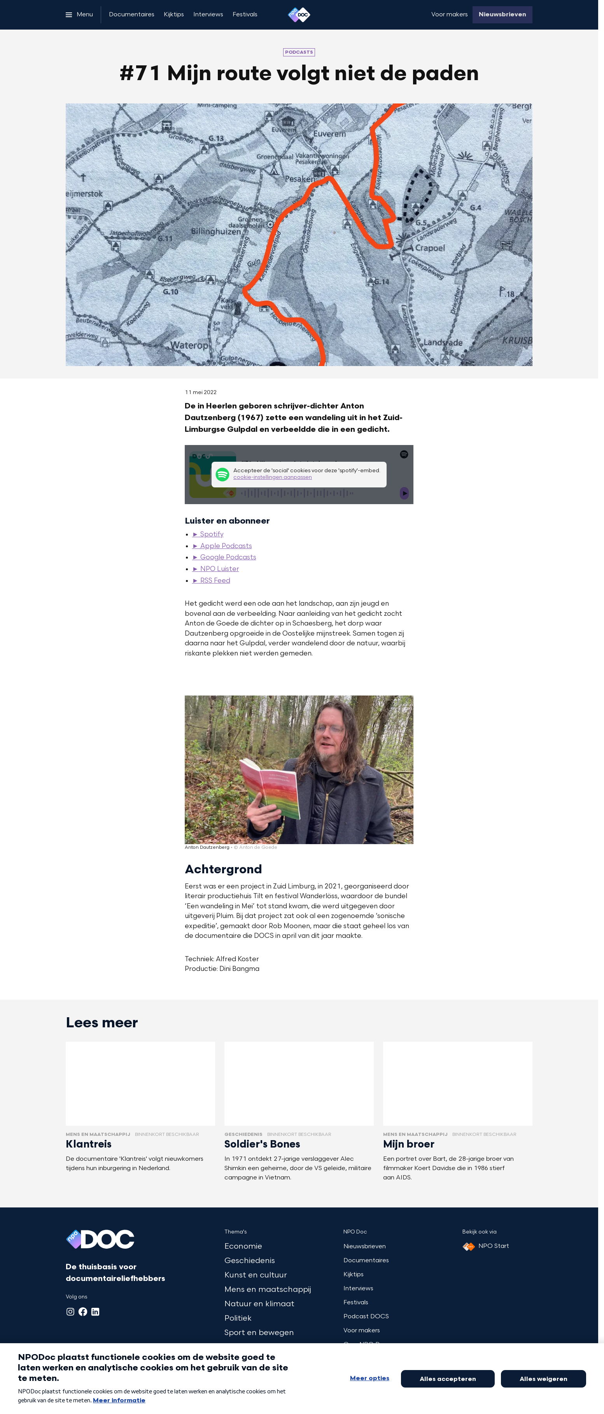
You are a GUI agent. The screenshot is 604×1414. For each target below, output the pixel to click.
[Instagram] (70, 1311)
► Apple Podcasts (222, 546)
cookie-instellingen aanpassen (272, 477)
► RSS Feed (211, 581)
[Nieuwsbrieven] (502, 14)
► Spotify (208, 535)
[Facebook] (83, 1311)
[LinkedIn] (95, 1311)
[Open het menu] (79, 14)
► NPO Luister (215, 569)
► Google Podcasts (224, 558)
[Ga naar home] (299, 15)
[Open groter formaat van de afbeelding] (299, 770)
